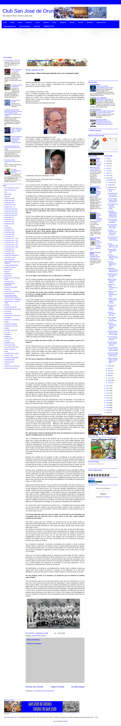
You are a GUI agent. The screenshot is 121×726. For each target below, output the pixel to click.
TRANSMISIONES (9, 359)
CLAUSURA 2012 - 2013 (11, 240)
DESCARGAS (8, 269)
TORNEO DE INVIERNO (11, 357)
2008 (107, 407)
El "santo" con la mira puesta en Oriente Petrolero (112, 301)
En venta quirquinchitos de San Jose (16, 171)
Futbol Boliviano (95, 84)
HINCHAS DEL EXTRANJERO (12, 299)
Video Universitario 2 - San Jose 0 (16, 70)
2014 (107, 393)
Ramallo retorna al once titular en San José (113, 275)
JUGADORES (8, 313)
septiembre (111, 187)
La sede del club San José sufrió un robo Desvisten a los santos (12, 147)
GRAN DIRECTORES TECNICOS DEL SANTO (11, 296)
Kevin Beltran (8, 317)
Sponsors (29, 22)
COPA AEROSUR (9, 259)
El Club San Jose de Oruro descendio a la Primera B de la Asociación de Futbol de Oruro (104, 123)
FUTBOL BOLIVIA (9, 293)
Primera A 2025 (8, 338)
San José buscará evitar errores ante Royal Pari (112, 195)
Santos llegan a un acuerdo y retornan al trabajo (113, 206)
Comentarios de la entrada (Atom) (44, 691)
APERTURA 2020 (9, 223)
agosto (110, 365)
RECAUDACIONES (9, 345)
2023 (107, 166)
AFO (5, 192)
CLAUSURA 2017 (9, 249)
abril (109, 375)
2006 (107, 412)
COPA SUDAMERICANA (11, 265)
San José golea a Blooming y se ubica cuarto (112, 226)
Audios (6, 225)
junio (109, 370)
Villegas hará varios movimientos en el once (112, 287)
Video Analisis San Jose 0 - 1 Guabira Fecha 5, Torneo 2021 (16, 130)
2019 (107, 175)
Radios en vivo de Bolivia (95, 253)
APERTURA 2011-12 (10, 204)
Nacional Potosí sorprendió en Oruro (112, 251)
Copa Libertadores (24, 26)
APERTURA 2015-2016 (10, 213)
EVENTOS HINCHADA (10, 287)
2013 (107, 395)
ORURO (6, 328)
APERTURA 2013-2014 (10, 209)
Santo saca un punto (111, 190)
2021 (107, 170)
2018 (107, 178)
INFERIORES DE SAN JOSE (12, 309)
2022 (107, 168)
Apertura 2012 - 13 (9, 207)
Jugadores (63, 22)
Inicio (5, 22)
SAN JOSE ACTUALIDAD (11, 347)
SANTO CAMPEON (9, 349)
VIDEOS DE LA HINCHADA (12, 366)
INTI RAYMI (7, 311)
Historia (72, 22)
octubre (110, 185)
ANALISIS (7, 196)
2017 (107, 385)
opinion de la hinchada (10, 324)
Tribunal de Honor (9, 362)
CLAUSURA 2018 (9, 251)
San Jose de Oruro (95, 109)
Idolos (54, 22)
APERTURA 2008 (9, 198)
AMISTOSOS (8, 194)
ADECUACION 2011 (10, 190)
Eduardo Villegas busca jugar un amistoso (112, 343)
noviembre (111, 182)
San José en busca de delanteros (16, 85)
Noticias (6, 321)
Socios (37, 22)
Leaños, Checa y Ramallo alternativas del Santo (112, 294)
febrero (110, 380)
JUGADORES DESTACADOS (12, 315)
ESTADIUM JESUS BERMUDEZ (9, 284)
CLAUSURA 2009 (9, 234)
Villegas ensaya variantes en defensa (112, 280)
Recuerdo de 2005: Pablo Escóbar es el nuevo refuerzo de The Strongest (105, 112)
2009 (107, 405)
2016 (107, 388)
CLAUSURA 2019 (9, 253)
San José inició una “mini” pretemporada (112, 319)
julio (109, 368)
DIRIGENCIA (8, 273)
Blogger (65, 721)
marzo (110, 378)
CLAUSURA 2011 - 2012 (11, 238)
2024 (107, 163)
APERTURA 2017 (9, 217)
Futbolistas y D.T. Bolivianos (98, 98)
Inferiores (46, 22)
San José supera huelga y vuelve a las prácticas (112, 200)
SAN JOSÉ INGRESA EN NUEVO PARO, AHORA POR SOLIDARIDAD (112, 214)
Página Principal (57, 687)
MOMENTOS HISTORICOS (12, 319)
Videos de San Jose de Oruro (98, 119)
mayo (109, 373)
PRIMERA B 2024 (9, 343)
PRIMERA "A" (8, 334)
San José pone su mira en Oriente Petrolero (112, 338)
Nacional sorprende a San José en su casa (113, 245)
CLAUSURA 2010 (9, 236)
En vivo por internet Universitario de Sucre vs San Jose (12, 161)
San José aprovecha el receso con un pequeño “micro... (112, 326)
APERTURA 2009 (9, 200)
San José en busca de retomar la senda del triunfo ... (113, 239)
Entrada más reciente (34, 687)
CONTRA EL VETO (9, 257)
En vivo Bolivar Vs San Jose (12, 60)
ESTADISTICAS (8, 281)
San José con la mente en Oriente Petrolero (112, 307)
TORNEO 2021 (8, 355)
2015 (107, 390)
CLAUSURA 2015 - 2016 (11, 247)
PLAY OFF (7, 332)
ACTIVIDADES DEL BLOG (11, 188)
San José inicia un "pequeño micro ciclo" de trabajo (113, 333)
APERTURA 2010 (9, 202)
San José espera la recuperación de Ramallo (112, 221)
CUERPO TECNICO (10, 267)
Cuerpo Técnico (101, 22)
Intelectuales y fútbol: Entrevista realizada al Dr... (113, 270)
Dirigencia (90, 22)
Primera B (7, 341)
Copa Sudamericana (9, 26)
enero (109, 382)
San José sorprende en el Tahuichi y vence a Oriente (113, 257)
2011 (107, 400)
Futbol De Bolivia (95, 158)
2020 (107, 173)
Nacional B (93, 212)
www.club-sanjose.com (10, 717)
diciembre (111, 180)
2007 (107, 410)
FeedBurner (107, 497)
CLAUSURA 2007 (9, 230)
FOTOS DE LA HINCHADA (11, 291)
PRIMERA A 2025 (49, 26)
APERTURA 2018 (9, 219)
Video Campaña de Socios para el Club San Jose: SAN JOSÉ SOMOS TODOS (16, 139)
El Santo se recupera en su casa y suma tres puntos (112, 232)
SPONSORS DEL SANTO (11, 353)
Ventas (20, 22)
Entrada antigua (78, 687)
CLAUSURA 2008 (9, 232)
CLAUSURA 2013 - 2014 (11, 242)
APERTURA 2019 (9, 221)
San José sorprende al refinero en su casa (112, 264)
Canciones (37, 26)
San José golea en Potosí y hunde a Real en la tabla (113, 349)
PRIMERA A (7, 336)
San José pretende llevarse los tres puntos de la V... (113, 354)
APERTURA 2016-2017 (10, 215)
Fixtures (80, 22)
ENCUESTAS (8, 276)
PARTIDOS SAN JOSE (10, 330)
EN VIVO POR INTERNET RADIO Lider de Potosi (95, 257)
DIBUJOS (7, 271)
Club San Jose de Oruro (29, 11)
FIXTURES (7, 289)
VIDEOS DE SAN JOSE (11, 368)
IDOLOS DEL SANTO (10, 307)
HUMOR (6, 305)
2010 (107, 402)
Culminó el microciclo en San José (112, 313)
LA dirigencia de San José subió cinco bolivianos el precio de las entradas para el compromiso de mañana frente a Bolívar (13, 112)
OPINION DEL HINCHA (39, 635)
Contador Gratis (92, 483)
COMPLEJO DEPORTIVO (11, 255)
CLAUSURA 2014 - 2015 (11, 245)
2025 (107, 161)
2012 (107, 398)
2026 (107, 158)
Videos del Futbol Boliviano (95, 238)
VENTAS (6, 364)
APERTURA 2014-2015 (10, 211)
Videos (13, 22)
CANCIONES (8, 228)
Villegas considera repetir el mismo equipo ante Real (113, 360)
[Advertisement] (51, 42)
